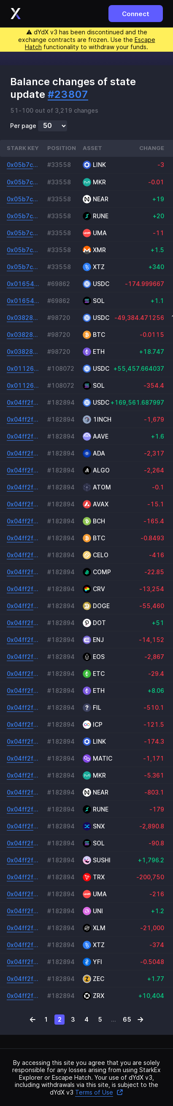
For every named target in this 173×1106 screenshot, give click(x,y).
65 (127, 1019)
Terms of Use (99, 1092)
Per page (23, 126)
